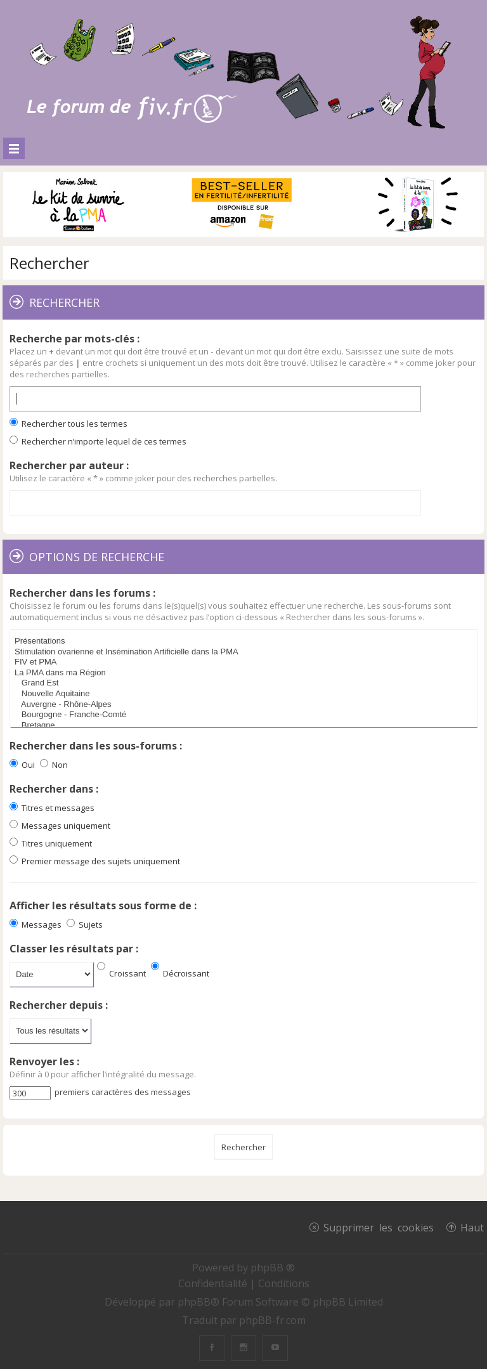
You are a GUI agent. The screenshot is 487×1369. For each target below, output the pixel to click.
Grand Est (245, 683)
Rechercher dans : (54, 789)
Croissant (121, 973)
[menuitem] (214, 1283)
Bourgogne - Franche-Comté (245, 715)
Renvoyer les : (44, 1061)
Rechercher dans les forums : (82, 593)
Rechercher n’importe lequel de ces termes (98, 441)
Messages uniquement (60, 825)
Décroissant (180, 973)
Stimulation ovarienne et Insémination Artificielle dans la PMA (245, 652)
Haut (472, 1227)
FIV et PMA (245, 662)
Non (54, 764)
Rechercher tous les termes (68, 423)
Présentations (245, 641)
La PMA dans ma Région (245, 673)
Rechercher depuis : (59, 1005)
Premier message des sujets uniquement (95, 861)
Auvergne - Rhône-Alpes (245, 704)
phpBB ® (272, 1268)
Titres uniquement (51, 843)
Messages (36, 924)
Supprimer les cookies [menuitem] (378, 1227)
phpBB (194, 1302)
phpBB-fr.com (272, 1320)
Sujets (85, 924)
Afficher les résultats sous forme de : (103, 905)
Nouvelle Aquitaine (245, 694)
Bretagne (245, 725)
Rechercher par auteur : (69, 465)
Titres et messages (52, 808)
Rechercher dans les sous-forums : (96, 746)
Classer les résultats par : (74, 949)
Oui (22, 764)
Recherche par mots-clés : (75, 339)
